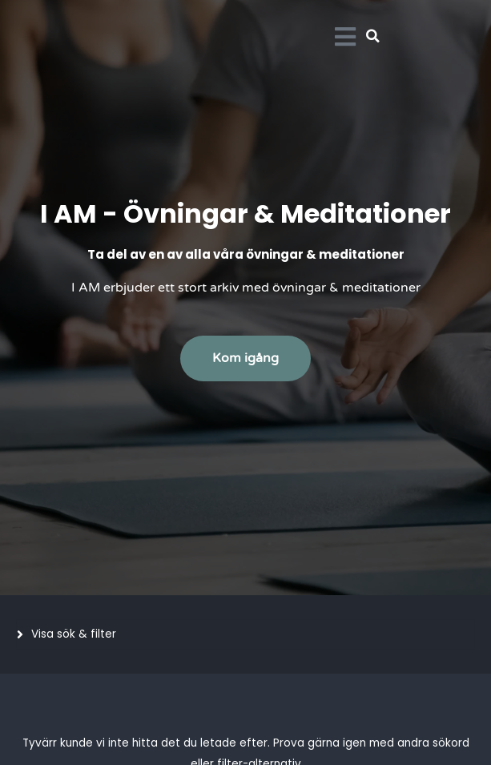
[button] (373, 36)
